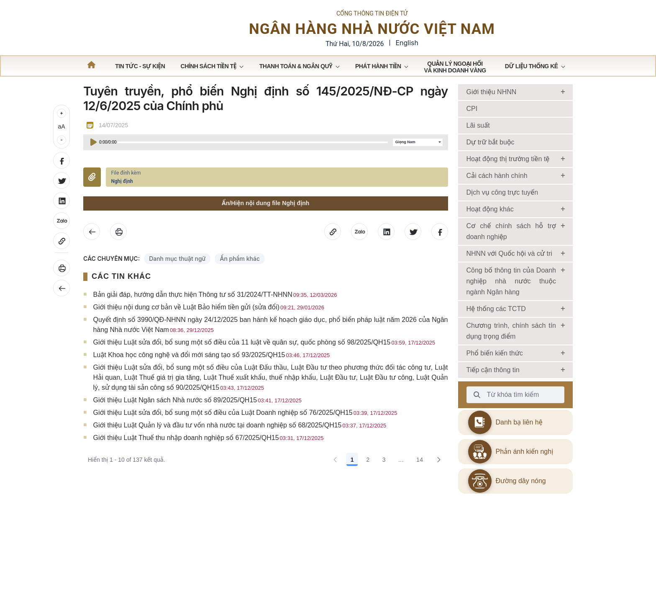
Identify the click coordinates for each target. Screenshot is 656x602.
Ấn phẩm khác (240, 273)
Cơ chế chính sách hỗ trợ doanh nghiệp (511, 246)
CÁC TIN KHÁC (121, 291)
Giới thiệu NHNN (491, 107)
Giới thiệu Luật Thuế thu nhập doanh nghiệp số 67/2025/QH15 (208, 452)
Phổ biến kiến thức (494, 368)
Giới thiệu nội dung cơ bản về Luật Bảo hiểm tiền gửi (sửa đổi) (208, 322)
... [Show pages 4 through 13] (401, 474)
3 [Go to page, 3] (384, 474)
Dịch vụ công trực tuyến (502, 207)
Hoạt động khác (490, 224)
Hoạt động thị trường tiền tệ (508, 174)
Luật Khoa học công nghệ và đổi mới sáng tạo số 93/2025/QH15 (211, 369)
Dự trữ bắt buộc (490, 157)
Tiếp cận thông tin (493, 384)
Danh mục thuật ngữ (177, 273)
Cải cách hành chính (497, 190)
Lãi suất (478, 140)
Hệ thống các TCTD (496, 323)
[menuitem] (140, 81)
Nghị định (122, 196)
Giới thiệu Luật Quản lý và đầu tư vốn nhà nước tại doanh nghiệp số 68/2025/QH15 (239, 440)
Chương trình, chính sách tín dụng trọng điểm (511, 346)
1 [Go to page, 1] (352, 474)
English (406, 50)
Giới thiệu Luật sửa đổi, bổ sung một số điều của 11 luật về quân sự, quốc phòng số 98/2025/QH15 (264, 357)
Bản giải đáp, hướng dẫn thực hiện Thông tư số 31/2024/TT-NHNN (215, 309)
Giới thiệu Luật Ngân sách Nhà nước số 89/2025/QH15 (197, 415)
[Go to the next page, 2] (438, 474)
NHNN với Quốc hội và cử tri (509, 268)
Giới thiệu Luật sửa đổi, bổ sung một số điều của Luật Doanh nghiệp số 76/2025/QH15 (245, 427)
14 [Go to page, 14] (419, 474)
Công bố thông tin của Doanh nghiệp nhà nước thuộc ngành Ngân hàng (511, 296)
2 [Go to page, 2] (367, 474)
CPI (472, 123)
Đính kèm (92, 192)
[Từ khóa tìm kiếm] (477, 410)
